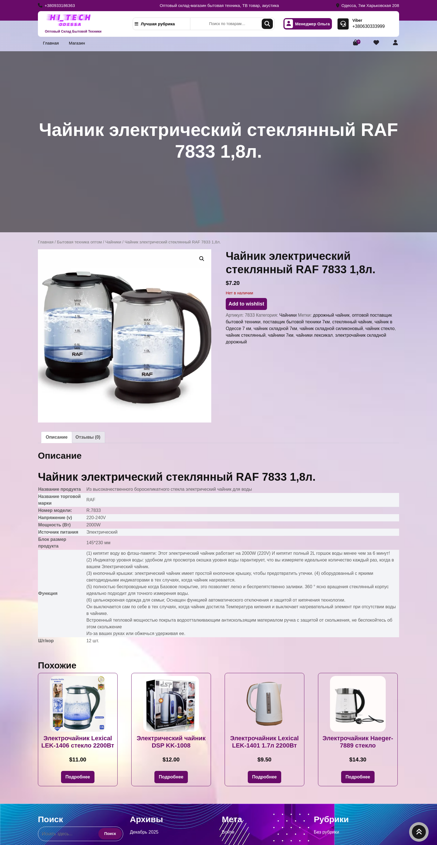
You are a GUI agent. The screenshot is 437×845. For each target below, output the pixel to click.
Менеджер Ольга (307, 23)
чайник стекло (380, 328)
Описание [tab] (56, 437)
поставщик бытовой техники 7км (296, 321)
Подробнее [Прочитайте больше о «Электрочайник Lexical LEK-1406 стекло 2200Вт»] (77, 777)
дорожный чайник (331, 315)
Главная (51, 43)
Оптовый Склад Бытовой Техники (73, 31)
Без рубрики (326, 832)
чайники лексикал (314, 335)
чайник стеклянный (246, 335)
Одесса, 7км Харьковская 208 (367, 5)
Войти (228, 832)
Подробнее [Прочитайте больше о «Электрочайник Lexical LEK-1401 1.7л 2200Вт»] (264, 777)
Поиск (267, 24)
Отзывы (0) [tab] (88, 437)
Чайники (113, 242)
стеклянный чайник (352, 321)
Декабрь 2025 (144, 832)
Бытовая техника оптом (79, 242)
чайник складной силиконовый (331, 328)
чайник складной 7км (275, 328)
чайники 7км (280, 335)
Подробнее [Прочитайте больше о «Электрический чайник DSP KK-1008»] (171, 777)
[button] (202, 259)
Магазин (77, 43)
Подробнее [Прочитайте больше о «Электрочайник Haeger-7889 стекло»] (358, 777)
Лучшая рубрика (155, 23)
